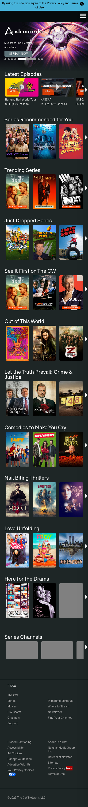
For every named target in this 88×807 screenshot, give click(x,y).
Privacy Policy (55, 3)
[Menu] (83, 16)
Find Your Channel (60, 717)
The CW (8, 15)
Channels (14, 717)
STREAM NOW (18, 53)
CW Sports (14, 712)
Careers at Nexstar (60, 757)
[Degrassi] (21, 650)
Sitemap (53, 762)
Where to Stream (58, 706)
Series (11, 700)
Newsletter (55, 712)
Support (13, 723)
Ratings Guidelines (20, 759)
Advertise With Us (19, 764)
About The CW (57, 742)
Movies (12, 706)
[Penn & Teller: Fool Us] (57, 650)
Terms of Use (56, 774)
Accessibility (15, 747)
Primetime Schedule (60, 700)
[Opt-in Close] (82, 4)
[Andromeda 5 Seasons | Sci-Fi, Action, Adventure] (44, 46)
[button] (86, 92)
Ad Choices (15, 753)
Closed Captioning (19, 742)
